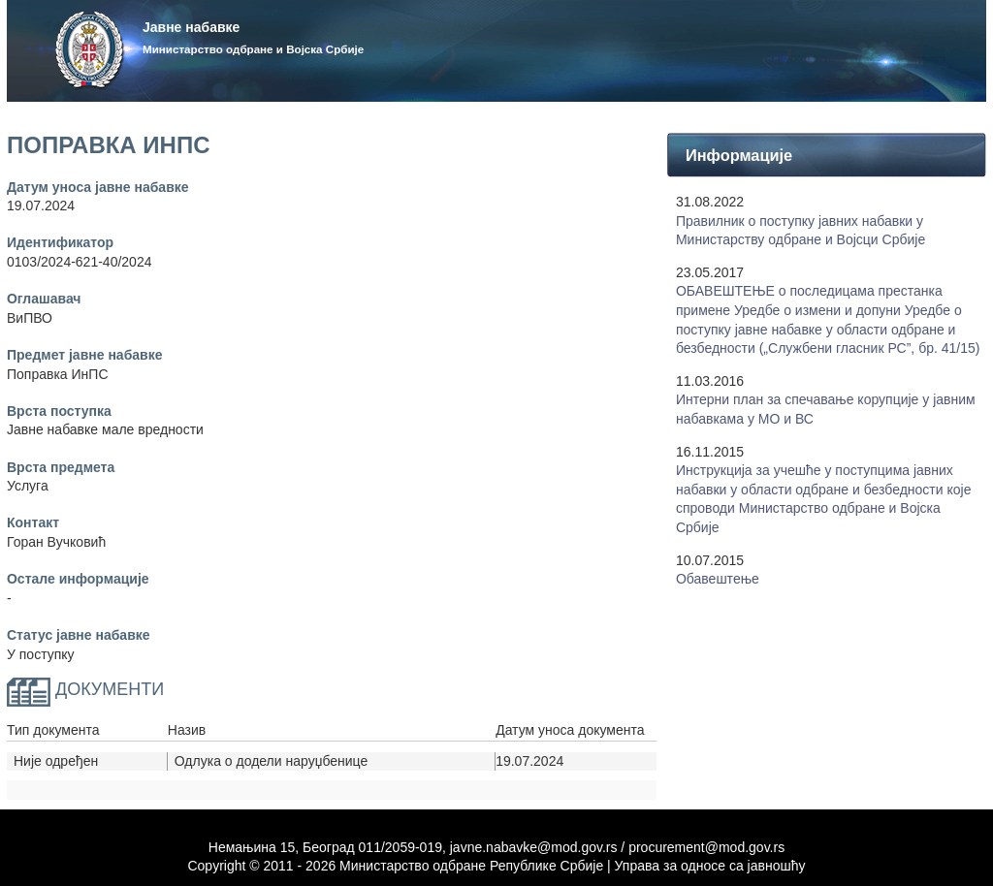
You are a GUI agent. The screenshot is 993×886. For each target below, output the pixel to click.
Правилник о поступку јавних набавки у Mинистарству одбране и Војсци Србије (800, 230)
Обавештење (717, 578)
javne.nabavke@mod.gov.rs (534, 847)
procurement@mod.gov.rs (706, 847)
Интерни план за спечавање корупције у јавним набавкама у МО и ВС (826, 409)
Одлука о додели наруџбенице (271, 761)
